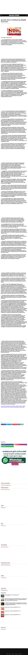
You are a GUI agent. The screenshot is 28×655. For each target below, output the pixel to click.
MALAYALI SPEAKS (4, 23)
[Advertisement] (14, 7)
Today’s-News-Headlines (6, 422)
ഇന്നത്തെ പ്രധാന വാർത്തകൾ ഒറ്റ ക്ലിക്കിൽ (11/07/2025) (12, 607)
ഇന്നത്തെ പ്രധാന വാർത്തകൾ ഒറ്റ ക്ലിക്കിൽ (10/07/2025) (12, 614)
